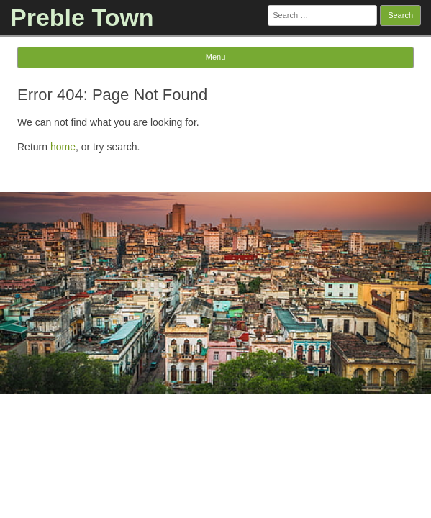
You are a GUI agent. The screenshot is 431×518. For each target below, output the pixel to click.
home (63, 147)
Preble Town (82, 17)
